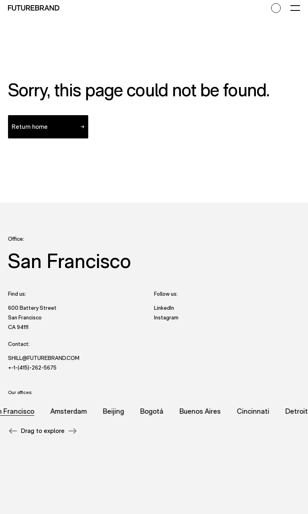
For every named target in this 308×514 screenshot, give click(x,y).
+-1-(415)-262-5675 (32, 367)
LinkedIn (164, 307)
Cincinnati (254, 411)
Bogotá (152, 411)
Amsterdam (69, 411)
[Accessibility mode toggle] (276, 8)
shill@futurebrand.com (43, 358)
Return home (30, 126)
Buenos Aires (201, 411)
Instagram (166, 317)
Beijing (114, 411)
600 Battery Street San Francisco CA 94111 (32, 317)
